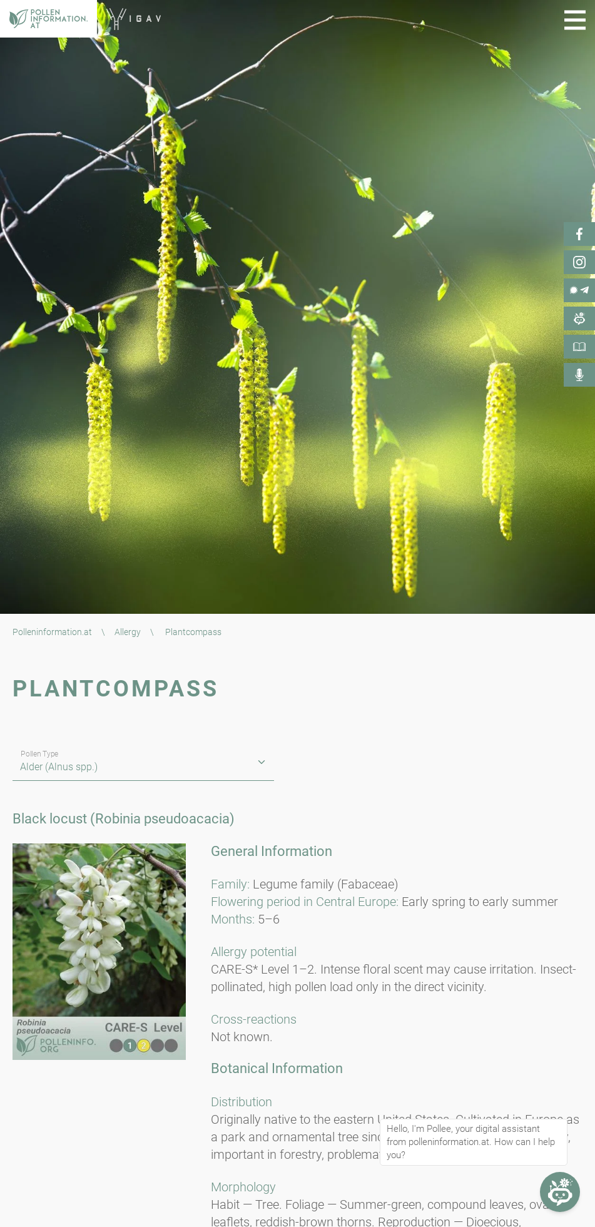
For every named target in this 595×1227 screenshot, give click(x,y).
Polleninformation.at (52, 632)
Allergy (127, 632)
